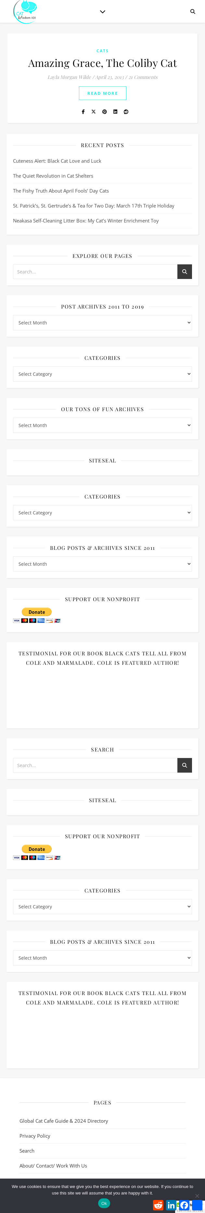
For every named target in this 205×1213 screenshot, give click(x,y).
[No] (197, 1196)
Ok (104, 1203)
